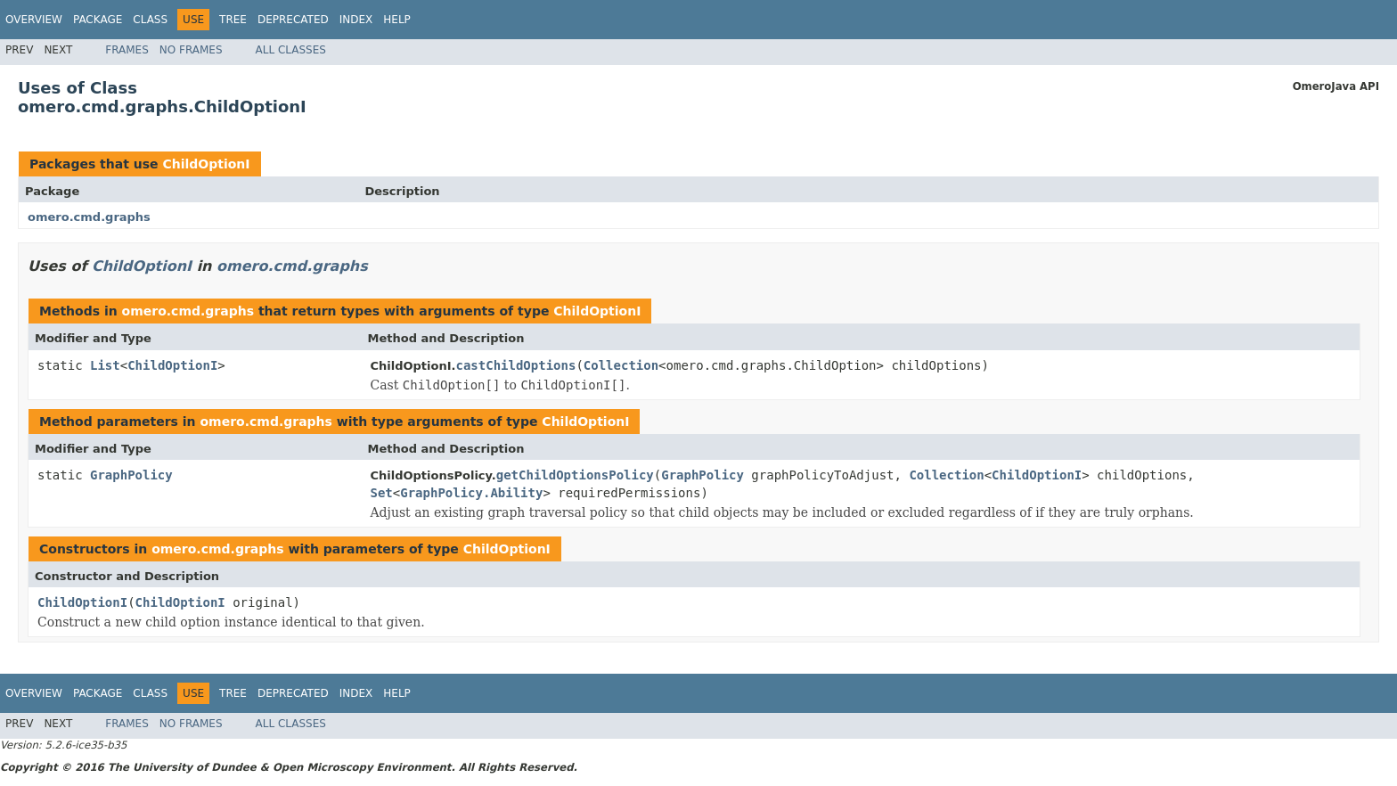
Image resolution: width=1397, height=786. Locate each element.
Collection (621, 365)
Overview (33, 19)
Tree (233, 19)
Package (97, 19)
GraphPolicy (131, 475)
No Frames (191, 50)
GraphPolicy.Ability (471, 493)
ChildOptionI (205, 164)
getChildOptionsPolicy (575, 475)
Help (397, 19)
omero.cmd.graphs (89, 217)
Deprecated (293, 19)
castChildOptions (516, 365)
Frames (127, 50)
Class (150, 19)
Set (382, 493)
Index (356, 19)
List (105, 365)
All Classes (291, 50)
